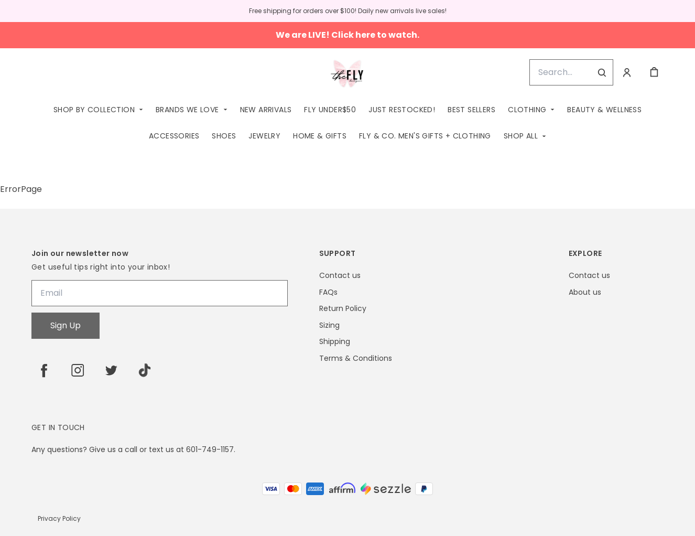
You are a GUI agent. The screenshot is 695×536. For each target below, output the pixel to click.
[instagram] (77, 370)
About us (585, 292)
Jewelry (264, 136)
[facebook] (44, 370)
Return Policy (342, 309)
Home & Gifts (319, 136)
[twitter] (111, 370)
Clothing (527, 109)
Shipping (334, 342)
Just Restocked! (401, 109)
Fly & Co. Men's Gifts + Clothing (425, 136)
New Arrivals (266, 109)
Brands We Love (187, 109)
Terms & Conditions (355, 358)
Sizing (329, 325)
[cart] (654, 72)
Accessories (174, 136)
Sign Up (65, 325)
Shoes (224, 136)
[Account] (626, 72)
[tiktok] (144, 370)
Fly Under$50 (330, 109)
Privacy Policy (59, 518)
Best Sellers (471, 109)
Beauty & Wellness (604, 109)
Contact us (340, 276)
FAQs (328, 292)
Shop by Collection (94, 109)
